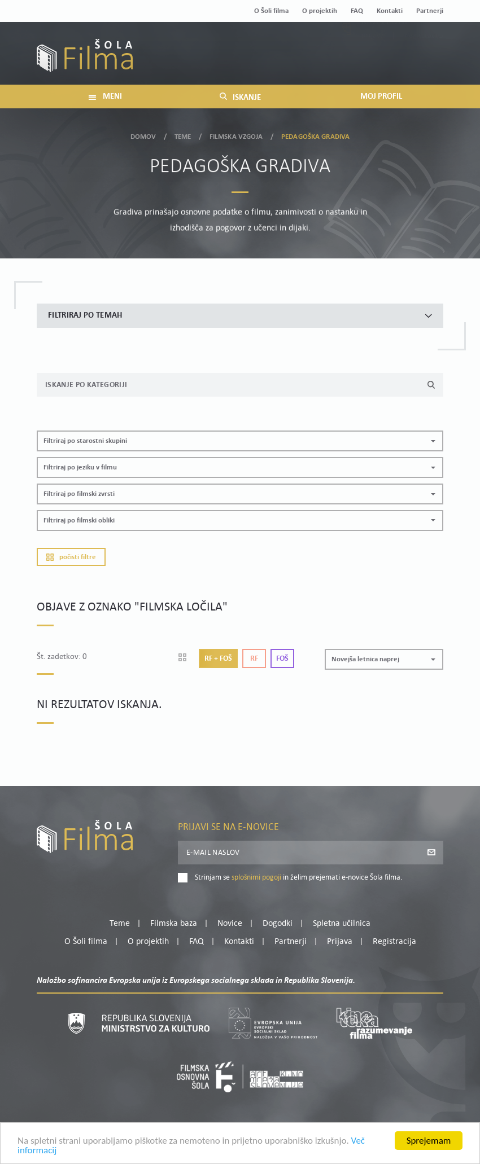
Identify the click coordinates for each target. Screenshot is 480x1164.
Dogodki (278, 923)
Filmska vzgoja (236, 134)
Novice (229, 923)
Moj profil (385, 47)
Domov (143, 134)
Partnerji (429, 11)
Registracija (424, 61)
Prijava (373, 61)
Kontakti (390, 11)
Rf (254, 659)
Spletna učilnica (341, 923)
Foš (282, 659)
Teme (182, 134)
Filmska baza (173, 923)
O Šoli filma (271, 11)
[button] (240, 441)
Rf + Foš (218, 659)
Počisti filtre (71, 557)
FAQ (357, 11)
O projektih (319, 11)
